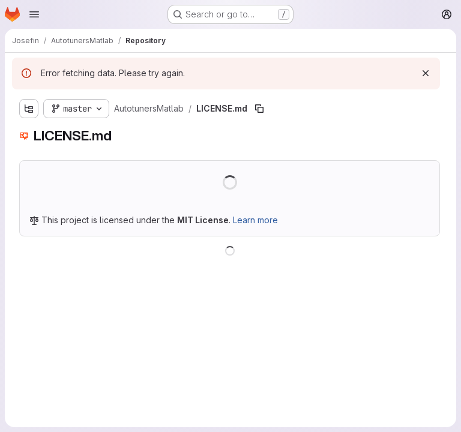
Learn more (255, 220)
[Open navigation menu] (34, 14)
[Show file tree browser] (28, 108)
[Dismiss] (425, 73)
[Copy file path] (259, 108)
